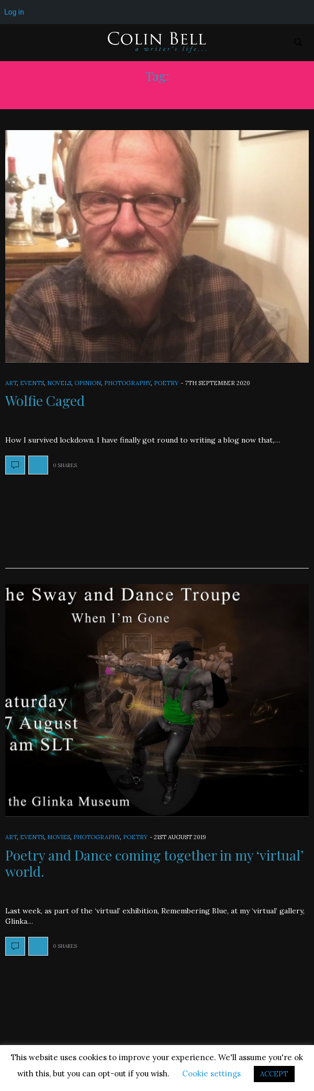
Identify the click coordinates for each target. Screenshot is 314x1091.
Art (11, 383)
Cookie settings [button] (211, 1073)
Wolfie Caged (45, 400)
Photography (127, 383)
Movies (58, 837)
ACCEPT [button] (274, 1074)
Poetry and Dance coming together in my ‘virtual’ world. (154, 863)
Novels (59, 383)
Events (32, 383)
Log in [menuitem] (14, 12)
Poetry (166, 383)
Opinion (87, 383)
